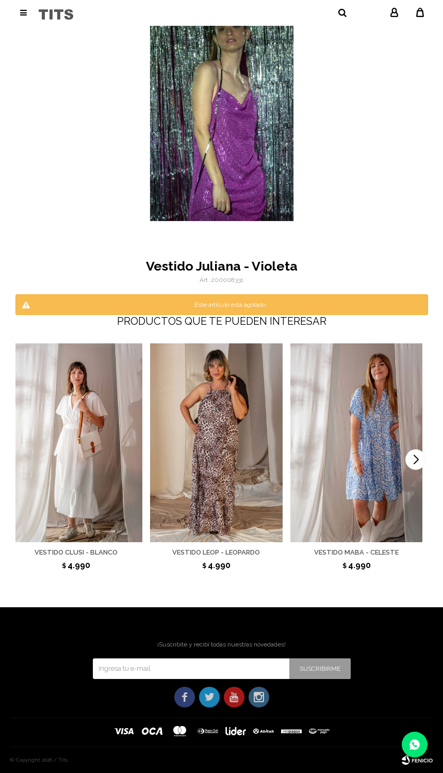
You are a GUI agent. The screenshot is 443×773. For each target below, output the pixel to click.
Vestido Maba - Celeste (356, 552)
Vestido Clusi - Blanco (76, 552)
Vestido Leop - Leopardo (216, 552)
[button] (416, 459)
